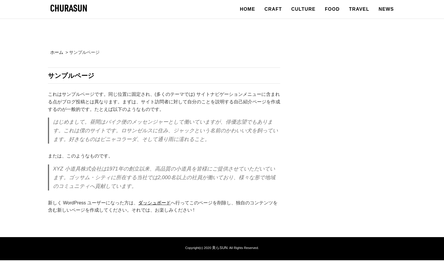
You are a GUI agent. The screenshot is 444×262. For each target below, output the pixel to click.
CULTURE (303, 9)
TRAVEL (359, 9)
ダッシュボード (154, 204)
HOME (247, 9)
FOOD (332, 9)
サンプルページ (77, 76)
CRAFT (273, 9)
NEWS (386, 9)
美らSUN (219, 249)
